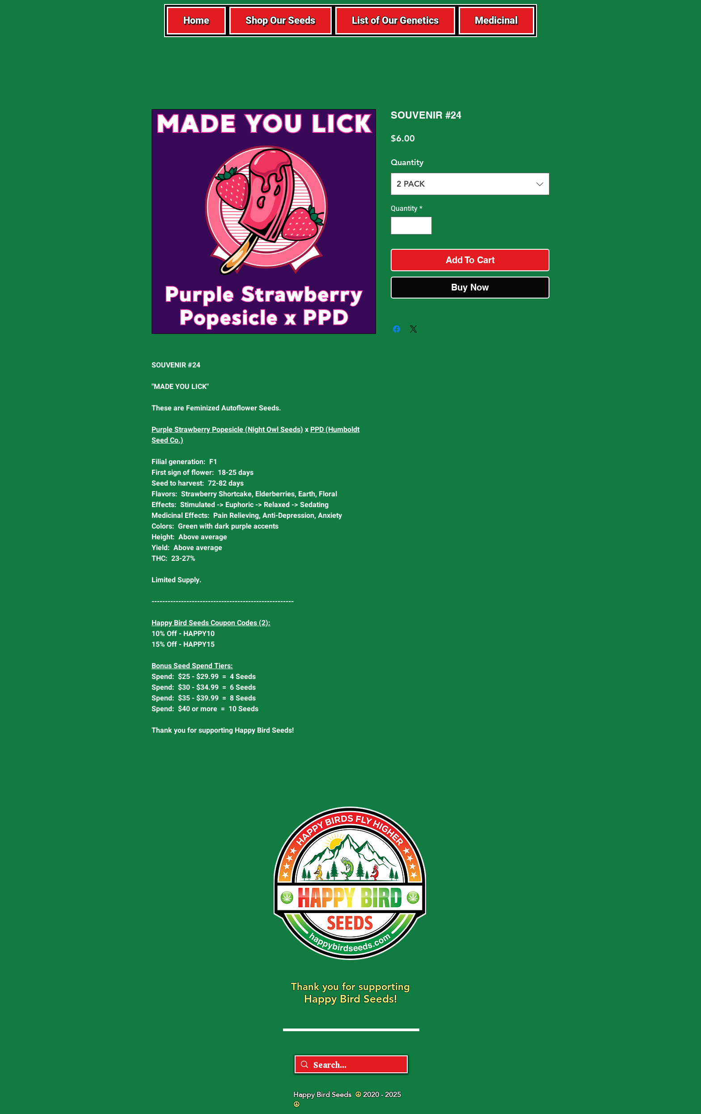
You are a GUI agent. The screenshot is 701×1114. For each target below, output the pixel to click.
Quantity (407, 162)
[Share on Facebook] (396, 329)
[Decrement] (398, 225)
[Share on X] (413, 329)
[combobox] (470, 184)
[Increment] (424, 225)
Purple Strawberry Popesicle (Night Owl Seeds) (227, 429)
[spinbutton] (411, 225)
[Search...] (350, 1065)
